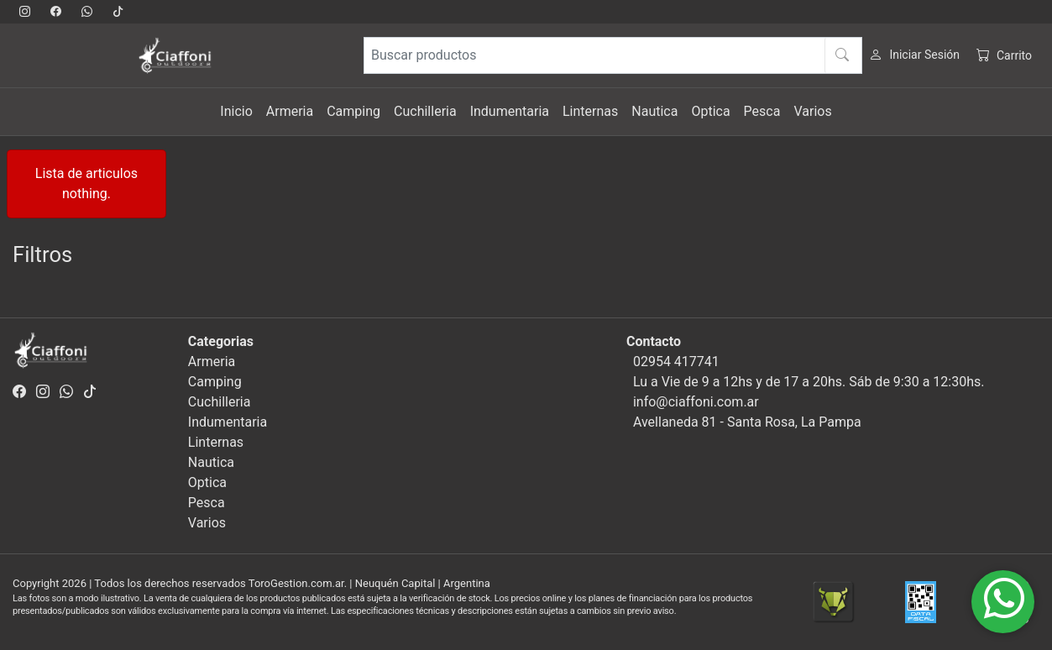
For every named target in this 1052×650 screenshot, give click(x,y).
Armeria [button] (289, 111)
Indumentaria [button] (509, 111)
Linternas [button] (590, 111)
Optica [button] (710, 111)
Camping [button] (353, 111)
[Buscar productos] (613, 55)
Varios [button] (812, 111)
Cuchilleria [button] (425, 111)
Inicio (236, 111)
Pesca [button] (762, 111)
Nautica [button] (654, 111)
